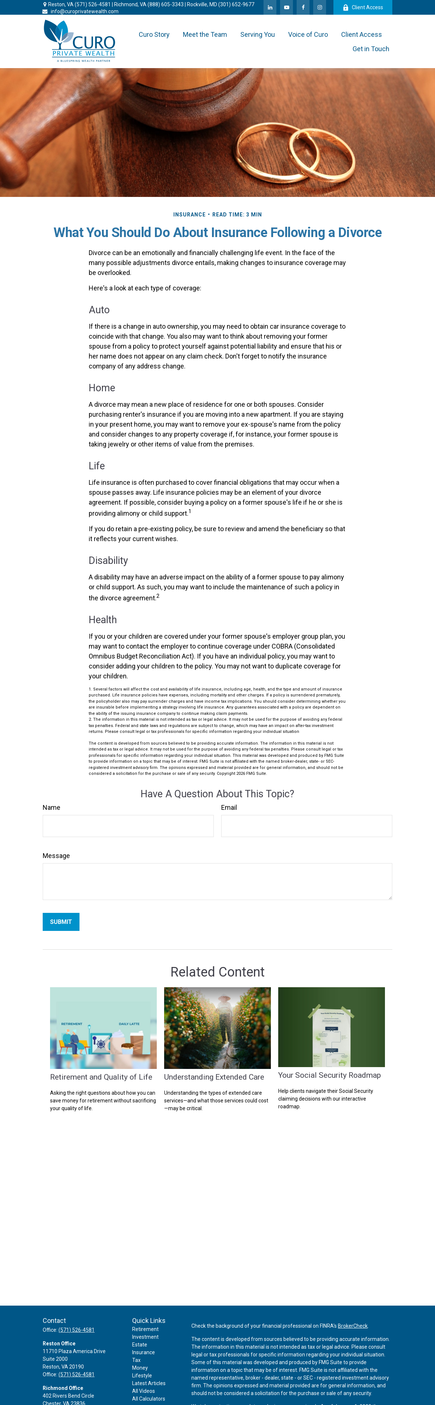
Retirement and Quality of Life (101, 1076)
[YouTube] (286, 7)
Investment (145, 1337)
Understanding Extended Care (214, 1076)
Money (140, 1368)
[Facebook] (303, 7)
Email (229, 807)
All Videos (143, 1391)
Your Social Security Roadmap (329, 1075)
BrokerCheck (353, 1326)
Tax (136, 1360)
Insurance (143, 1352)
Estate (139, 1345)
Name (51, 807)
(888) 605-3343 (166, 4)
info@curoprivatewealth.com (80, 11)
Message (56, 855)
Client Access (363, 7)
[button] (154, 34)
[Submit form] (61, 922)
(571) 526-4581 (93, 4)
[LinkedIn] (270, 7)
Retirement (145, 1329)
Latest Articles (149, 1383)
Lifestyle (142, 1375)
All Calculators (148, 1399)
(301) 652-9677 (236, 4)
